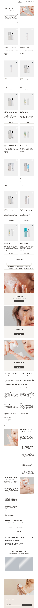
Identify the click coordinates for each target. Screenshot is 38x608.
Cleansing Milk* (23, 145)
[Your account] (31, 2)
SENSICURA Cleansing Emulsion (25, 244)
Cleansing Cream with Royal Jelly (10, 113)
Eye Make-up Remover (25, 178)
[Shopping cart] (33, 2)
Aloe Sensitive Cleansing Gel (10, 47)
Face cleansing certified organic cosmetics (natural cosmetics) (19, 266)
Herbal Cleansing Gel (9, 210)
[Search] (27, 2)
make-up (11, 393)
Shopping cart (11, 89)
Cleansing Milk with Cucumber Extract (11, 146)
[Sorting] (19, 26)
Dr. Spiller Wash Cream (9, 178)
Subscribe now (26, 604)
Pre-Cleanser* (7, 243)
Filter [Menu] (19, 22)
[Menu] (5, 2)
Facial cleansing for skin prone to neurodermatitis (14, 268)
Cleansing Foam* (24, 112)
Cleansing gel (19, 329)
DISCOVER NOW (19, 301)
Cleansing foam (19, 363)
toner (8, 398)
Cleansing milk (19, 296)
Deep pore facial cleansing (28, 268)
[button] (19, 535)
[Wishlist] (29, 2)
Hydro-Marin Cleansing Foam (27, 210)
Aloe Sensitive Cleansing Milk (11, 79)
